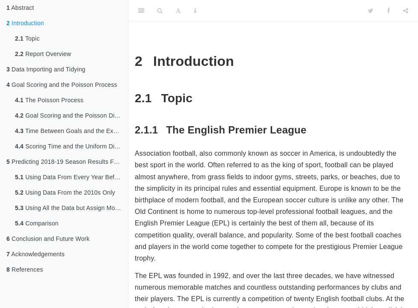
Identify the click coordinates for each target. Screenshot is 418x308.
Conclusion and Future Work (47, 238)
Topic (27, 38)
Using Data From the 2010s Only (65, 192)
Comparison (37, 223)
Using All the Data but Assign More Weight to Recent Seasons (71, 207)
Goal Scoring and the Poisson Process (61, 84)
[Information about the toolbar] (195, 10)
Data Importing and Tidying (46, 69)
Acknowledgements (35, 254)
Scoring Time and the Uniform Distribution (71, 146)
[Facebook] (388, 10)
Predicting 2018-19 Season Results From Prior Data (67, 161)
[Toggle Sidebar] (141, 10)
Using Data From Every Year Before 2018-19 (71, 177)
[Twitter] (371, 10)
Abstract (20, 7)
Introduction (25, 23)
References (24, 269)
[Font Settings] (178, 10)
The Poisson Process (49, 100)
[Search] (160, 10)
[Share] (406, 10)
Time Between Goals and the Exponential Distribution (71, 130)
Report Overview (43, 53)
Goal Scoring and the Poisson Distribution (71, 115)
